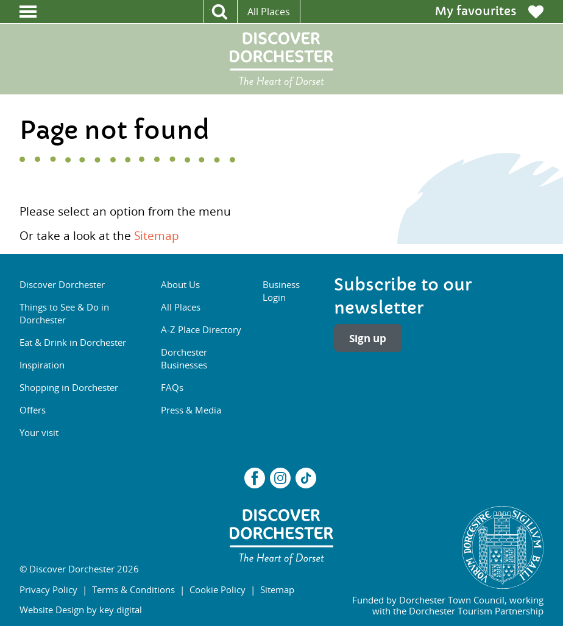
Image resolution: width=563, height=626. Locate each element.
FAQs (172, 387)
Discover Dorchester (62, 284)
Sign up (367, 338)
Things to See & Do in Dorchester (64, 313)
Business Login (281, 290)
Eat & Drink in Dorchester (72, 342)
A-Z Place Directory (201, 329)
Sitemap (156, 235)
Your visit (38, 432)
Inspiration (42, 365)
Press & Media (191, 410)
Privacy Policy (48, 589)
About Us (180, 284)
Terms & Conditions (133, 589)
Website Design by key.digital (80, 609)
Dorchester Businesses (184, 358)
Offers (32, 410)
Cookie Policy (217, 589)
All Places (268, 11)
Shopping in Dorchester (68, 387)
